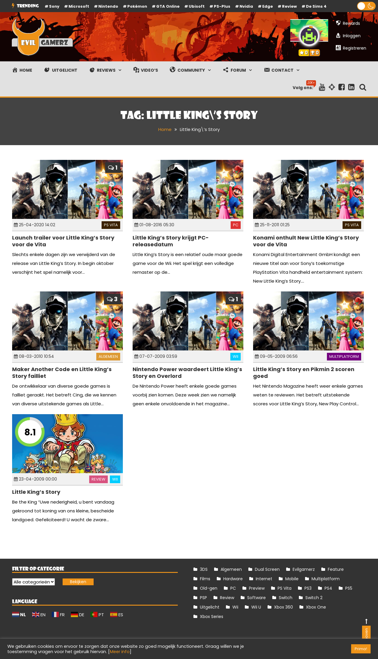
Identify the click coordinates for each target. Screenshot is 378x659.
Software (256, 598)
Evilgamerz (304, 569)
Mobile (292, 579)
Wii (235, 356)
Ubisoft (197, 6)
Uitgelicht (209, 607)
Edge (267, 6)
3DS (204, 569)
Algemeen (108, 356)
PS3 (308, 588)
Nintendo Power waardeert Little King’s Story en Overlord (187, 372)
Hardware (233, 579)
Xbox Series (211, 616)
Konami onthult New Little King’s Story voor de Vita (306, 241)
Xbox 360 (283, 607)
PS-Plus (222, 6)
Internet (264, 579)
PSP (203, 598)
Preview (257, 588)
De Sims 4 (316, 6)
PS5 (348, 588)
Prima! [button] (361, 649)
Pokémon (137, 6)
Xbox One (316, 607)
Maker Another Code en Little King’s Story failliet (62, 372)
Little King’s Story (36, 492)
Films (205, 579)
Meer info (120, 652)
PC (235, 225)
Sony (54, 6)
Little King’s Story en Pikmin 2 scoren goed (303, 372)
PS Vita (111, 225)
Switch (285, 598)
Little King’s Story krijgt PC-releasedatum (171, 241)
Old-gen (208, 588)
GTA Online (168, 6)
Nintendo (108, 6)
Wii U (256, 607)
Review (98, 479)
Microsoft (79, 6)
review (289, 6)
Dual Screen (267, 569)
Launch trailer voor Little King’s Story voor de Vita (63, 241)
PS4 (328, 588)
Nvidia (246, 6)
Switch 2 (313, 598)
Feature (336, 569)
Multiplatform (344, 356)
